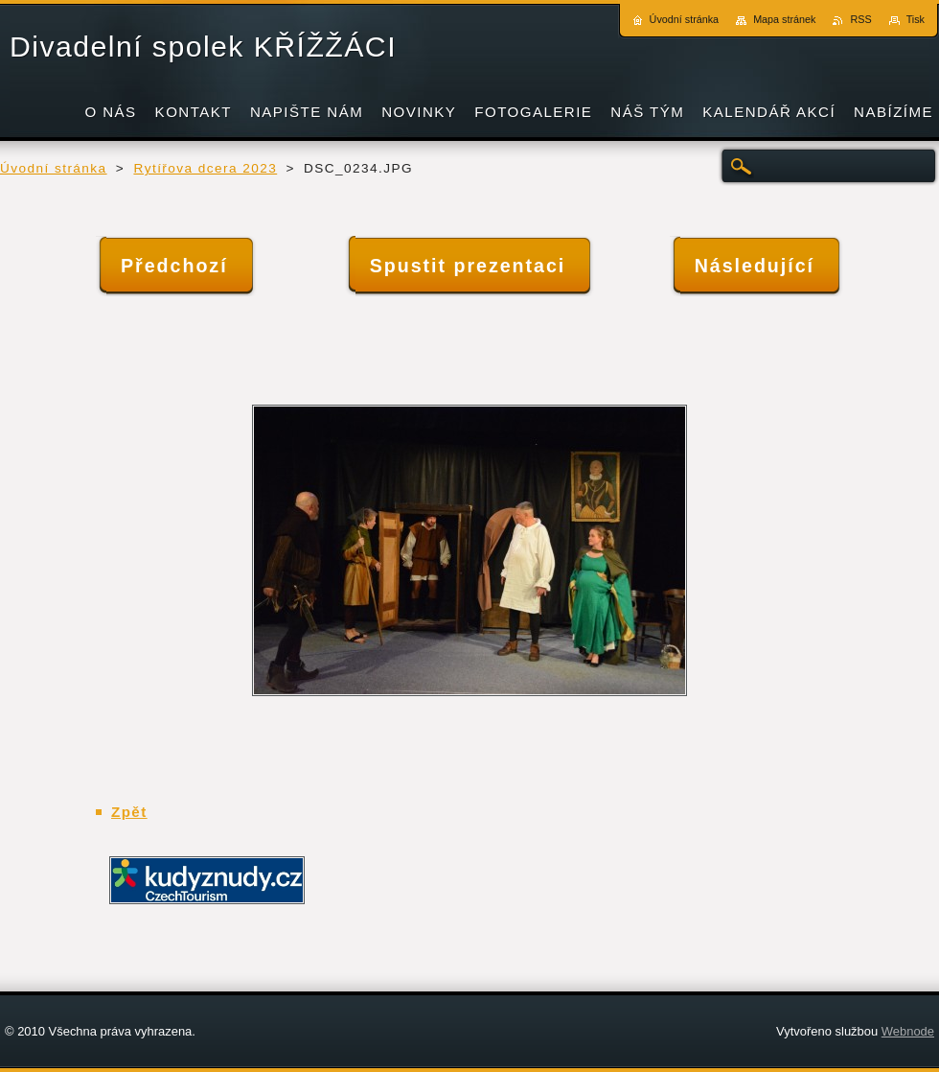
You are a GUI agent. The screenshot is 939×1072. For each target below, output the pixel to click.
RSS (860, 19)
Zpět (129, 812)
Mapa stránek (784, 19)
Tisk (915, 19)
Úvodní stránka (53, 168)
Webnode (908, 1031)
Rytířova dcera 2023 (205, 168)
